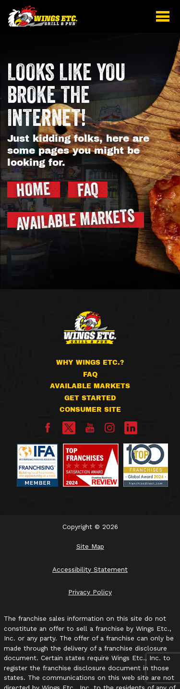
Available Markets (90, 386)
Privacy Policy (90, 592)
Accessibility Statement (90, 569)
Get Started (90, 398)
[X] (68, 427)
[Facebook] (48, 430)
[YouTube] (90, 430)
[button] (163, 16)
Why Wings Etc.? (90, 362)
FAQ (90, 374)
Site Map (90, 546)
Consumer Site (90, 409)
